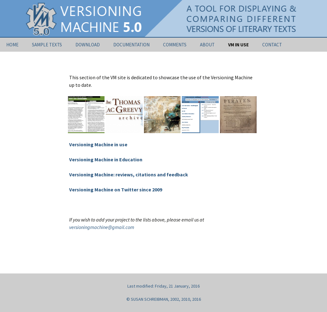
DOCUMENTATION (131, 45)
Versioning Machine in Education (105, 159)
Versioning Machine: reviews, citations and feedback (128, 174)
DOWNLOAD (87, 45)
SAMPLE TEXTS (47, 45)
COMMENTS (174, 45)
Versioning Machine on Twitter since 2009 (115, 189)
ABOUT (207, 45)
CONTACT (272, 45)
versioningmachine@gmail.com (101, 227)
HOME (12, 45)
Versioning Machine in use (98, 144)
